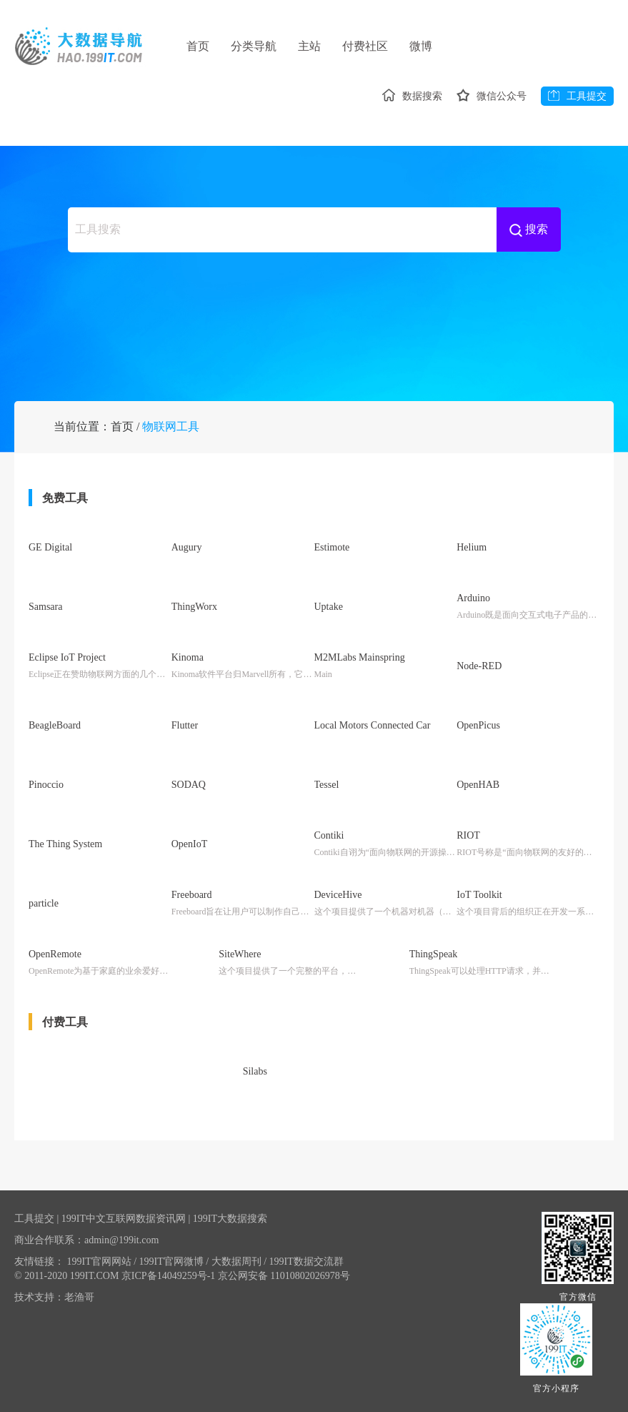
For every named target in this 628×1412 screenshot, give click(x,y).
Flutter (184, 732)
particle (44, 902)
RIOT (468, 837)
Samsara (45, 618)
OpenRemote (55, 952)
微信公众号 (489, 97)
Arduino (473, 610)
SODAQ (188, 789)
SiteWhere (240, 952)
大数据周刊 (238, 1257)
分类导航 (256, 46)
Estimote (332, 561)
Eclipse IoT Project (67, 667)
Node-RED (479, 675)
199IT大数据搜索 (230, 1214)
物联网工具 (170, 441)
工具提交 (577, 96)
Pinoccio (46, 789)
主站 (315, 46)
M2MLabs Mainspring (359, 667)
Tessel (326, 789)
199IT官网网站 (102, 1257)
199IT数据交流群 (306, 1257)
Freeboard (191, 894)
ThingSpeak (433, 952)
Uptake (328, 618)
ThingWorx (194, 618)
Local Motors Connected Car (372, 732)
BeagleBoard (55, 732)
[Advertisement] (314, 314)
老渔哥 (79, 1293)
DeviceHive (338, 894)
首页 (197, 46)
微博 (432, 46)
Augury (186, 561)
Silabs (255, 1070)
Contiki (329, 837)
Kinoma (187, 667)
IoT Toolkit (479, 894)
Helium (472, 561)
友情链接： (39, 1257)
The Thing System (65, 845)
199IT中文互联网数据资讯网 (123, 1214)
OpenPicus (478, 732)
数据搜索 (407, 97)
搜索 (528, 227)
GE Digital (50, 561)
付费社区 (374, 46)
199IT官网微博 (174, 1257)
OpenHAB (478, 789)
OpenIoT (189, 845)
